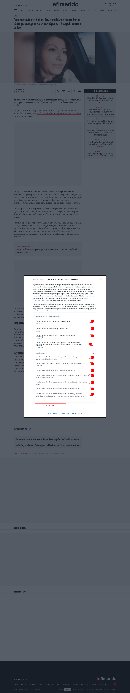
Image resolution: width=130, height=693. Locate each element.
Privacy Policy (77, 413)
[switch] (91, 321)
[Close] (102, 280)
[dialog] (65, 346)
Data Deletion (52, 413)
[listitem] (65, 316)
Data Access (65, 413)
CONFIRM (50, 405)
